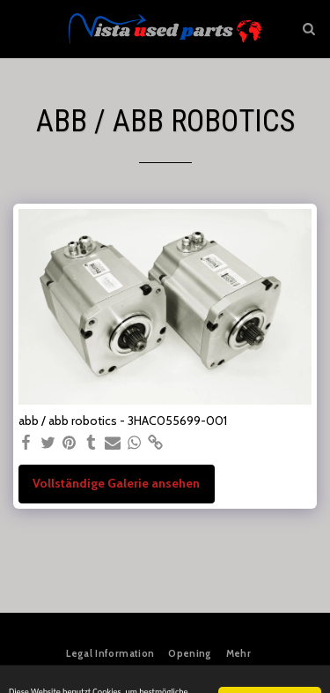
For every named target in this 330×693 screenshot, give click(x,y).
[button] (19, 28)
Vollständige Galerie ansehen (116, 483)
